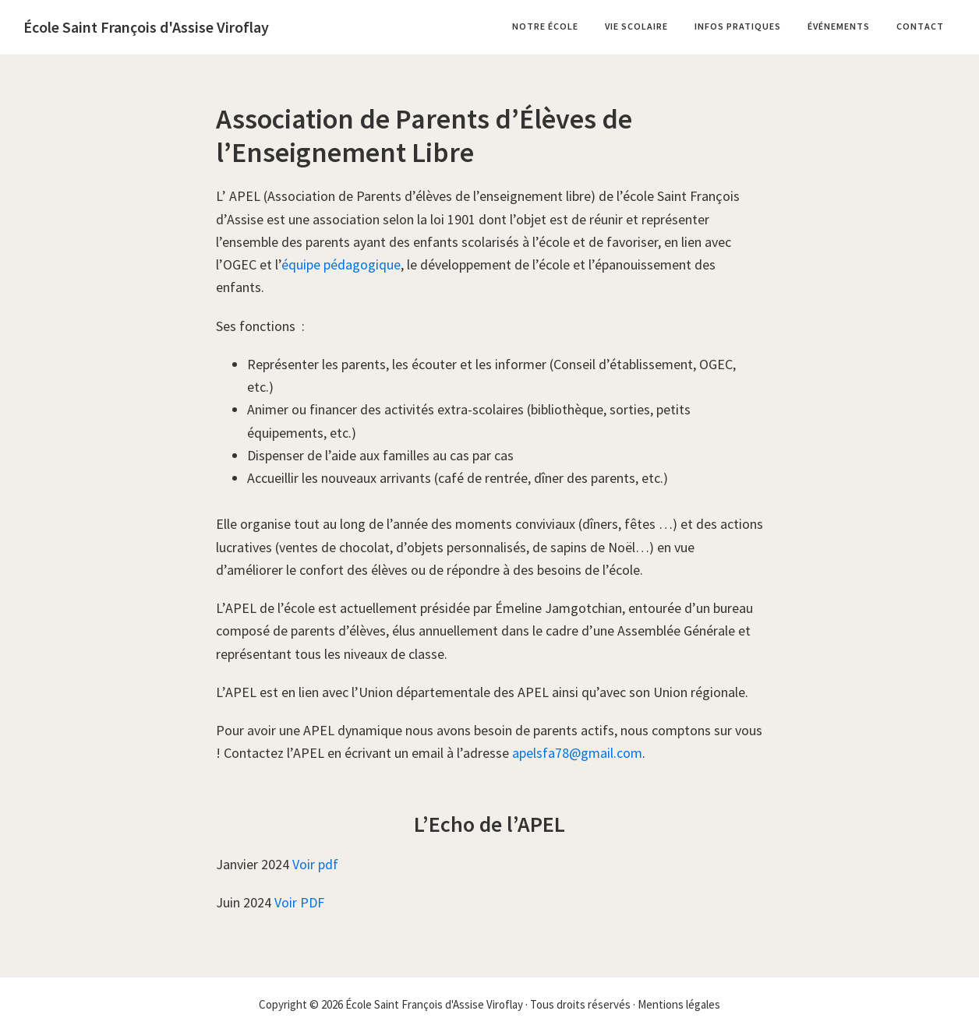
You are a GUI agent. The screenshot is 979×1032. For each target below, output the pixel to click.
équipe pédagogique (341, 264)
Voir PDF (299, 902)
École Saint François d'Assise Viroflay (146, 27)
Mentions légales (679, 1004)
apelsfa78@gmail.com (577, 753)
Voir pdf (315, 864)
